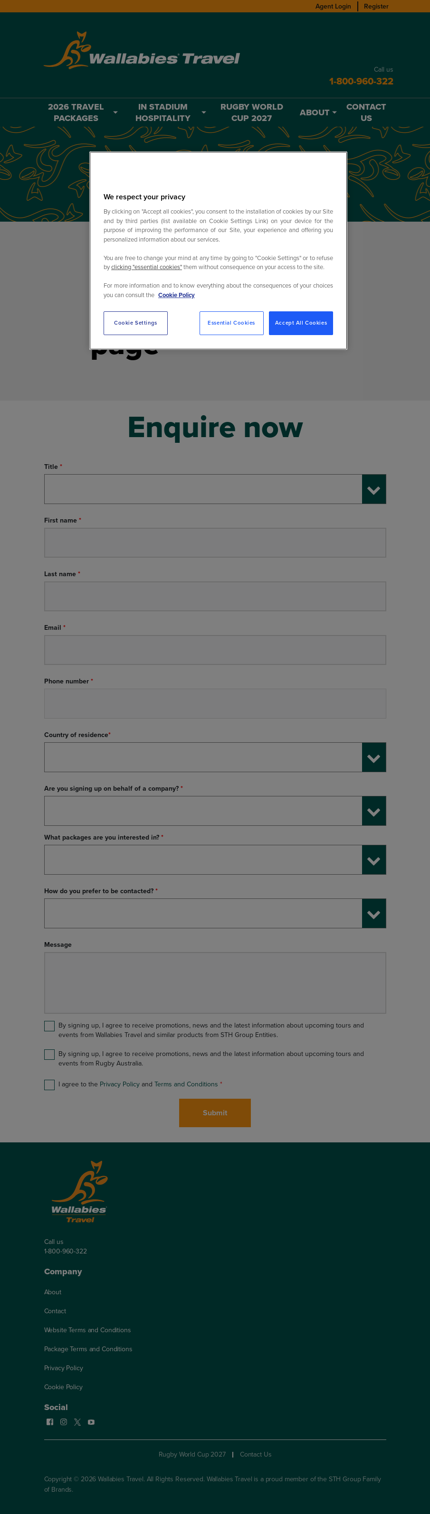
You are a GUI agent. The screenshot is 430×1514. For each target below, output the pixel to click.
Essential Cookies (231, 323)
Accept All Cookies (301, 323)
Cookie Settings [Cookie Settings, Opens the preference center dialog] (135, 323)
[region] (218, 250)
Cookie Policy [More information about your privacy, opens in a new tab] (176, 294)
